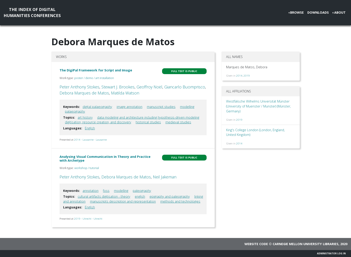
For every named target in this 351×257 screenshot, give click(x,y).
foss (106, 190)
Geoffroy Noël (149, 87)
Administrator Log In (331, 253)
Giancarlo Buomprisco (184, 87)
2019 (247, 75)
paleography (142, 190)
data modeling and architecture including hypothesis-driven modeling (148, 117)
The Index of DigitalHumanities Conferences (32, 12)
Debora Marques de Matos (84, 93)
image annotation (129, 107)
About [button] (340, 12)
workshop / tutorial (86, 168)
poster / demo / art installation (94, 78)
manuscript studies (161, 107)
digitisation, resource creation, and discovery (98, 122)
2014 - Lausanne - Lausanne (90, 139)
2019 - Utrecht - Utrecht (88, 218)
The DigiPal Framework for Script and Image (96, 70)
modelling (187, 107)
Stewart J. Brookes (118, 87)
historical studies (148, 122)
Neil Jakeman (164, 177)
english (140, 196)
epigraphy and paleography (170, 196)
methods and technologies (180, 201)
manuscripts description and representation (123, 201)
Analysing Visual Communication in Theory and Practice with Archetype (105, 158)
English (90, 128)
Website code (256, 244)
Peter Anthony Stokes (79, 87)
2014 (239, 75)
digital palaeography (97, 107)
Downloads (318, 12)
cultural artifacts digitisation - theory (104, 196)
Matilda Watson (125, 93)
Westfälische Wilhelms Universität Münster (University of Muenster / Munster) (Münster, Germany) (258, 106)
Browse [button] (297, 12)
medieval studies (178, 122)
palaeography (75, 111)
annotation (90, 190)
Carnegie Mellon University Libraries (305, 244)
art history (85, 117)
